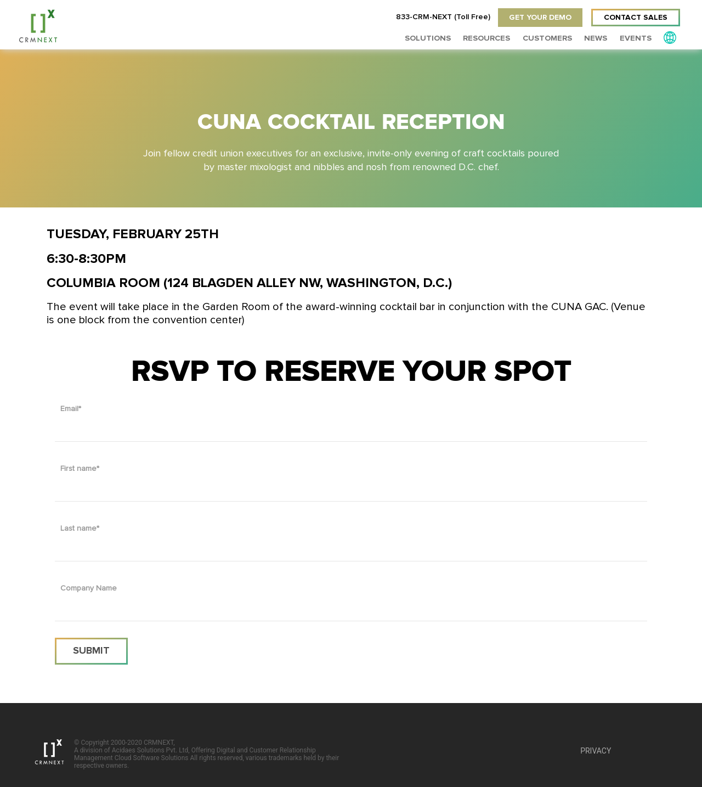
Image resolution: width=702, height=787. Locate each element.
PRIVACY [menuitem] (595, 750)
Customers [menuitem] (551, 38)
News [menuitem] (598, 38)
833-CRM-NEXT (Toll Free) (441, 17)
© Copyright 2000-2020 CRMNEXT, (208, 754)
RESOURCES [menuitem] (493, 38)
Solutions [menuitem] (437, 38)
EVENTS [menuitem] (637, 38)
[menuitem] (670, 37)
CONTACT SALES (635, 17)
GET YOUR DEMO (538, 17)
